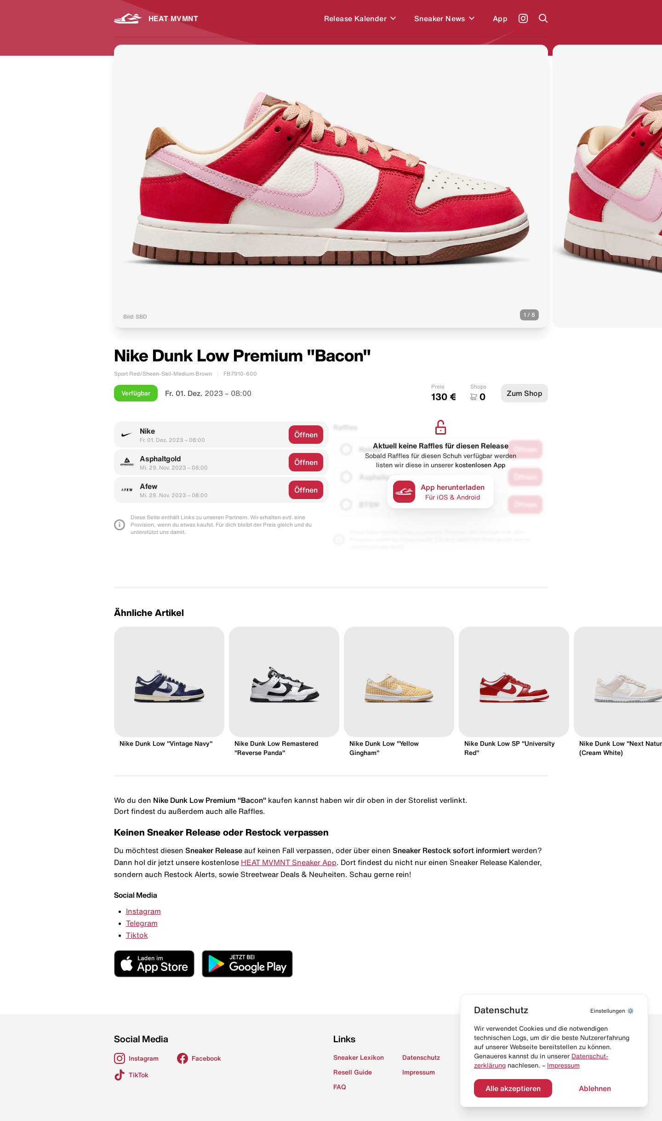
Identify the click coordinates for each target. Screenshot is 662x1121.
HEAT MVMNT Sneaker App (289, 862)
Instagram (143, 911)
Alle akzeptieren (513, 1088)
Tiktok (137, 935)
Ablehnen (595, 1088)
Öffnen (306, 434)
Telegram (142, 923)
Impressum (563, 1065)
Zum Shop (524, 393)
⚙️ (612, 1011)
